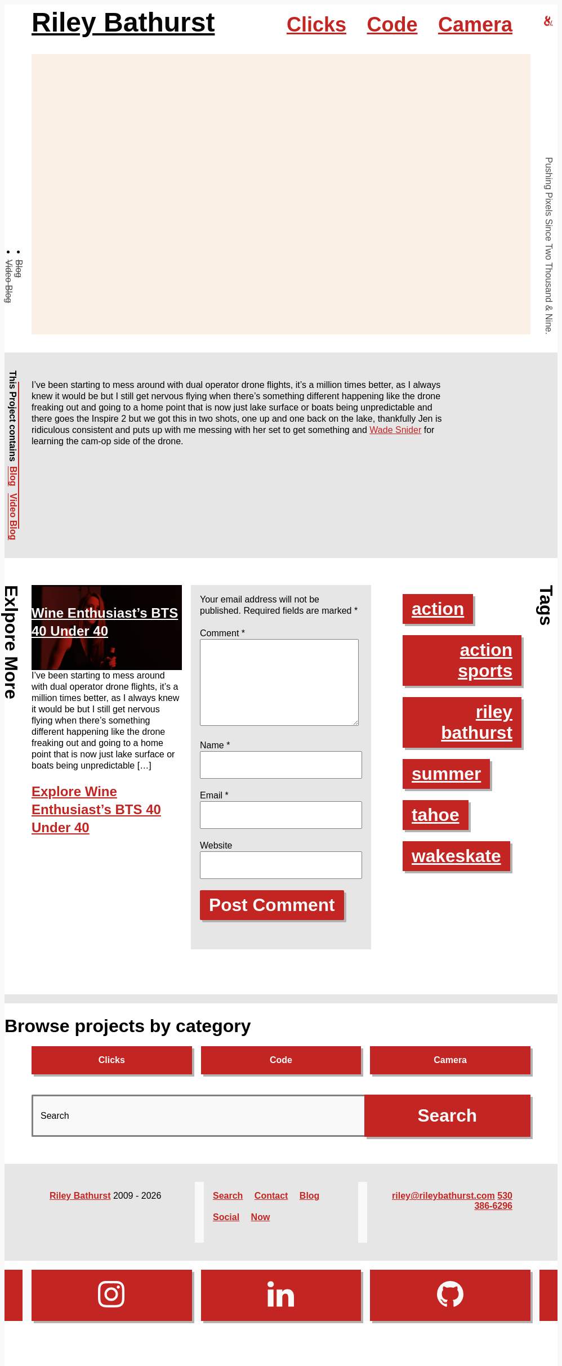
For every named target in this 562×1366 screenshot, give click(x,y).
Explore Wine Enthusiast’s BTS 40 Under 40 (96, 809)
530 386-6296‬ (493, 1214)
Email (214, 809)
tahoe (436, 815)
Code (392, 24)
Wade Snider (395, 430)
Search (228, 1209)
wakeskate (457, 856)
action (438, 609)
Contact (271, 1209)
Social (226, 1230)
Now (260, 1230)
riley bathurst (476, 722)
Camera (475, 24)
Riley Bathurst (123, 22)
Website (216, 859)
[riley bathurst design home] (548, 22)
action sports (484, 660)
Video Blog (9, 281)
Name (215, 759)
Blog (19, 269)
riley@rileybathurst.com (443, 1209)
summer (447, 774)
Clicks (316, 24)
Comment (222, 633)
